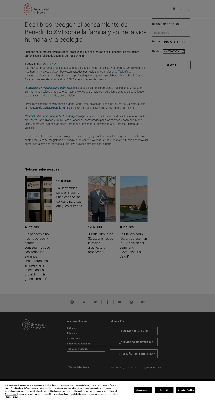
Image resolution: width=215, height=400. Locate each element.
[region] (107, 390)
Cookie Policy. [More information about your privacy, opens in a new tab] (11, 397)
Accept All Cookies (186, 390)
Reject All (164, 390)
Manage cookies (143, 390)
